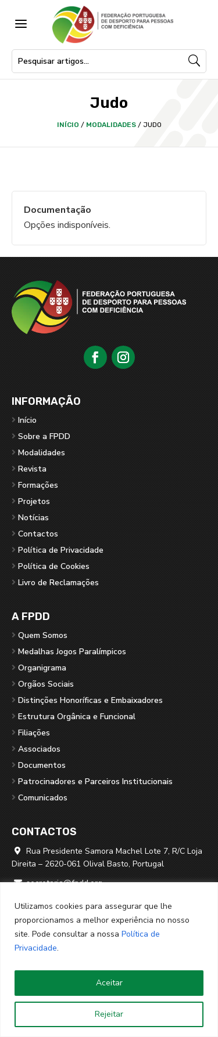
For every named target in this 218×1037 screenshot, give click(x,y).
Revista (32, 468)
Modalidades (111, 125)
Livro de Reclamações (58, 582)
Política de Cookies (54, 566)
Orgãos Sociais (46, 684)
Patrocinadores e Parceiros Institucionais (95, 781)
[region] (109, 959)
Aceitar (109, 982)
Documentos (42, 765)
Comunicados (42, 797)
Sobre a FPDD (44, 436)
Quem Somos (42, 635)
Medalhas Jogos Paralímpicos (72, 651)
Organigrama (42, 667)
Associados (39, 749)
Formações (38, 485)
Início (68, 125)
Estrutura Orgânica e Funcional (76, 716)
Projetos (34, 501)
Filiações (34, 732)
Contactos (38, 533)
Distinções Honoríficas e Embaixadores (90, 700)
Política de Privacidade (60, 550)
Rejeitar (109, 1014)
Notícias (33, 517)
